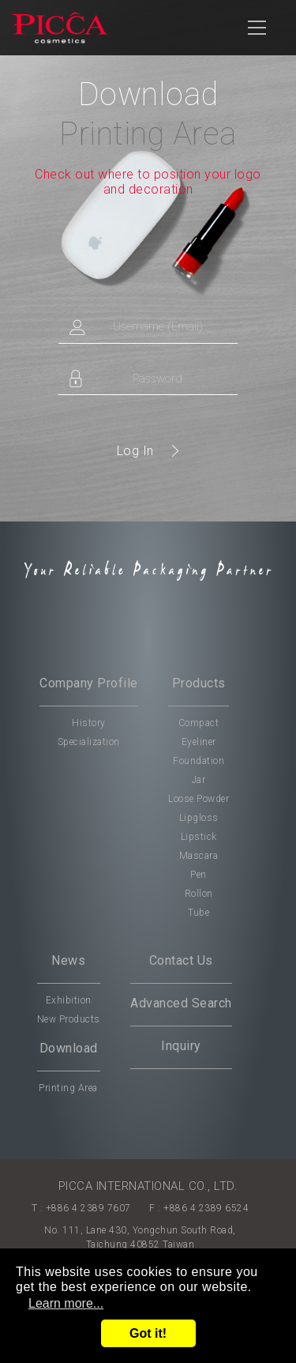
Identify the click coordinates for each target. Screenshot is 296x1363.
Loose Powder (198, 798)
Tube (198, 912)
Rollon (199, 893)
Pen (198, 874)
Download (68, 1048)
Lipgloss (199, 817)
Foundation (198, 760)
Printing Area (68, 1088)
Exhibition (69, 1000)
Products (199, 683)
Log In (135, 450)
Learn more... (65, 1303)
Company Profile (88, 683)
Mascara (199, 855)
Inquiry (181, 1045)
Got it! (148, 1333)
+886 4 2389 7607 (88, 1208)
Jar (199, 779)
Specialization (89, 741)
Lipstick (199, 836)
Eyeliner (199, 741)
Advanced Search (181, 1003)
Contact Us (181, 960)
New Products (68, 1019)
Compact (198, 723)
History (89, 723)
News (68, 960)
